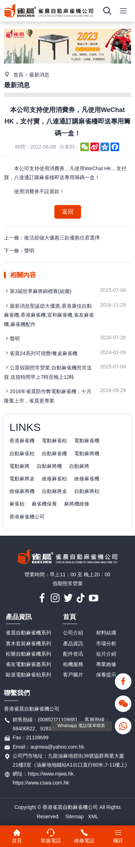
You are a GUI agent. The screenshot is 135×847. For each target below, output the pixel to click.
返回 (67, 212)
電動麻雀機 (86, 440)
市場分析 (106, 643)
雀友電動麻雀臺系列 (28, 664)
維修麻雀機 (86, 478)
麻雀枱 (16, 504)
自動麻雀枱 (22, 453)
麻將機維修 (76, 504)
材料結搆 (106, 633)
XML (93, 816)
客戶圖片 (73, 675)
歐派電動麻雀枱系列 (28, 675)
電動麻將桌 (22, 478)
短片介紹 (106, 654)
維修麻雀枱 (54, 478)
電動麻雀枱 (54, 440)
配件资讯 (73, 654)
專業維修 (106, 664)
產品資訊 (19, 616)
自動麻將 (79, 466)
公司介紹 (73, 633)
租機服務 (73, 664)
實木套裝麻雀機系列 (28, 643)
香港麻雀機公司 (27, 517)
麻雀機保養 (44, 504)
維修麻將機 (22, 491)
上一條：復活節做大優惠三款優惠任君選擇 (52, 238)
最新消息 (39, 75)
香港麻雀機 (22, 440)
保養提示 (106, 675)
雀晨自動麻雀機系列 (28, 633)
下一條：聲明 (19, 250)
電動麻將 (19, 466)
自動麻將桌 (54, 491)
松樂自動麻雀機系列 (28, 654)
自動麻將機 (49, 466)
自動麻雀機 (54, 453)
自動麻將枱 (86, 491)
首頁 (18, 75)
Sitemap (74, 816)
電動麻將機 (86, 453)
